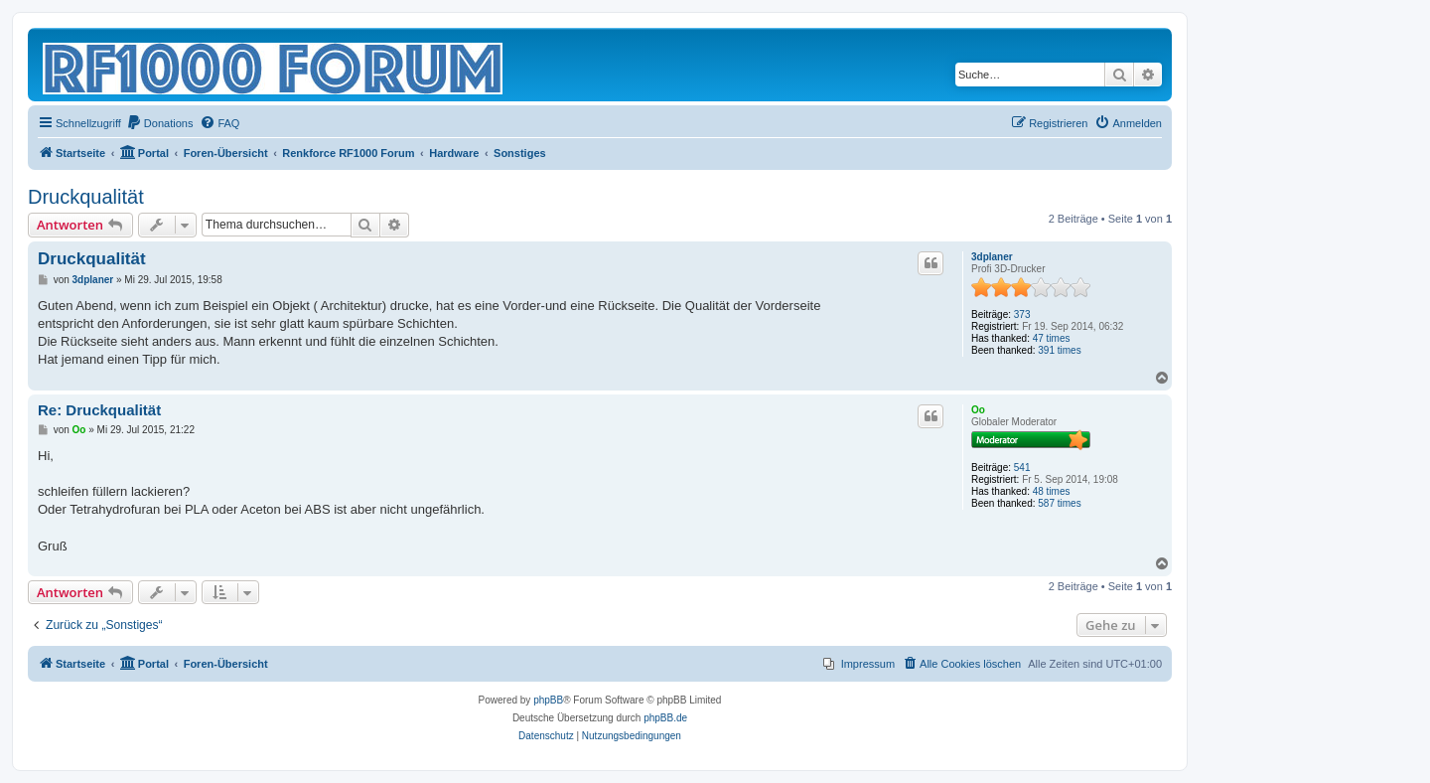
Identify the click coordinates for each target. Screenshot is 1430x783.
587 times (1059, 503)
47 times (1052, 338)
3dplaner (992, 256)
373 (1022, 314)
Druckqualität (86, 197)
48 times (1052, 491)
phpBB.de (665, 717)
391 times (1059, 350)
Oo (978, 409)
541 (1022, 467)
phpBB (548, 700)
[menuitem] (160, 123)
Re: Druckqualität (99, 409)
